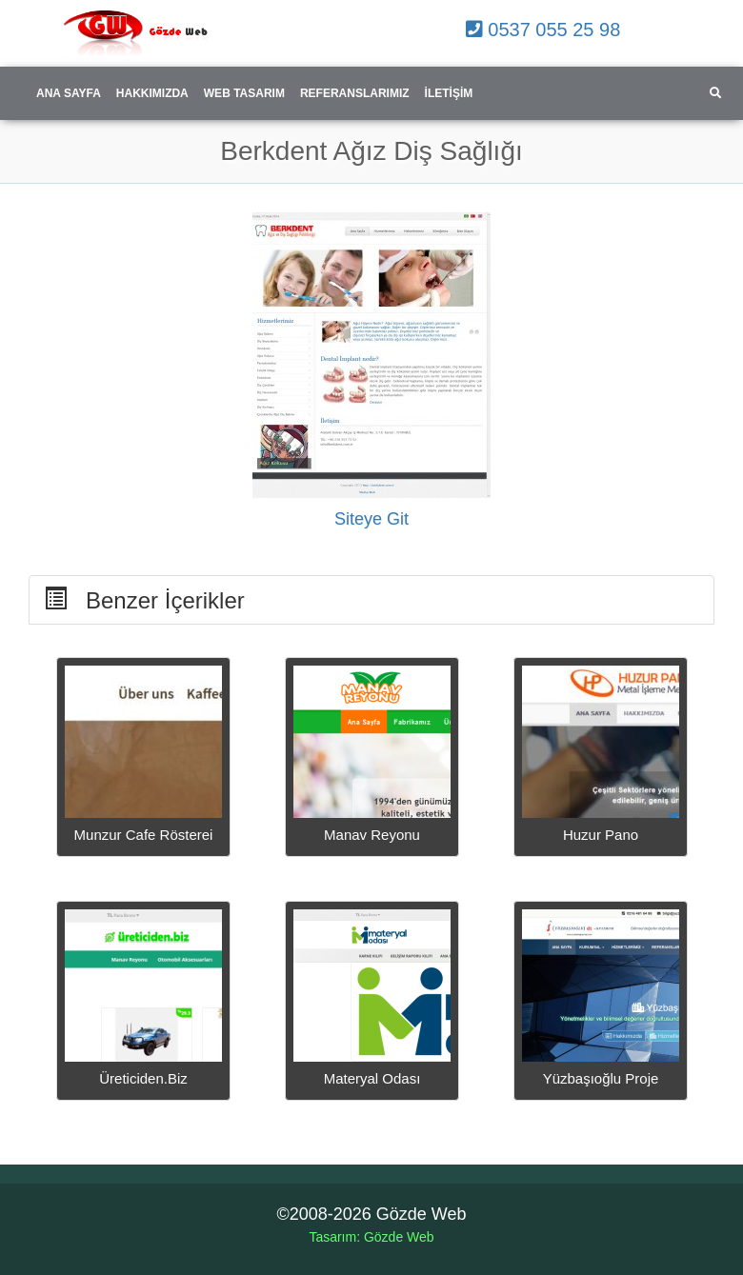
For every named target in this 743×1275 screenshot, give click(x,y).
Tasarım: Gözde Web (371, 1237)
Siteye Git (371, 518)
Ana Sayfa (68, 93)
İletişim (449, 93)
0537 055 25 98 (543, 29)
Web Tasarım (244, 93)
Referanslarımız (355, 93)
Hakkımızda (152, 93)
